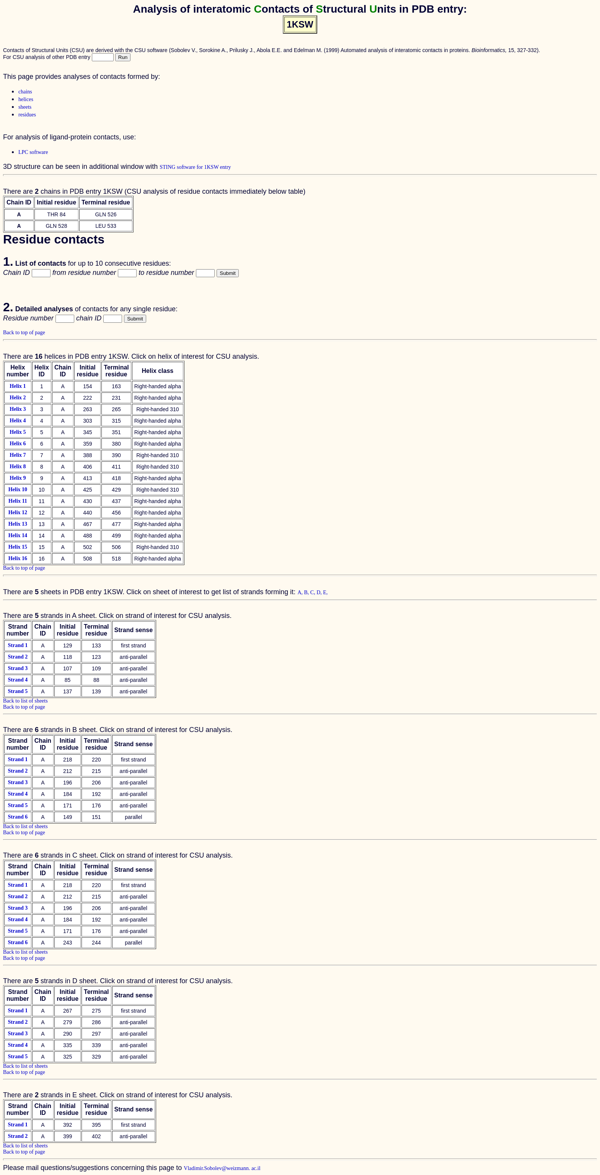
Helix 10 (17, 489)
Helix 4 (18, 420)
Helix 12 (17, 512)
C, (313, 592)
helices (25, 99)
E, (325, 592)
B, (307, 592)
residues (27, 115)
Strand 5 (18, 691)
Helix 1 (18, 386)
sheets (24, 107)
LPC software (33, 152)
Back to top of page (24, 332)
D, (319, 592)
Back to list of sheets (25, 701)
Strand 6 (18, 817)
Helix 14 (17, 535)
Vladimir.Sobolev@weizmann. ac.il (222, 1168)
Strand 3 (18, 668)
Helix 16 (17, 558)
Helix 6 (18, 443)
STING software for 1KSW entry (195, 167)
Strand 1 (18, 645)
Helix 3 (18, 409)
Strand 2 (18, 657)
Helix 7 (18, 455)
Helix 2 (18, 397)
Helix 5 (18, 432)
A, (300, 592)
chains (25, 92)
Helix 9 (18, 478)
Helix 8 (18, 466)
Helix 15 (17, 547)
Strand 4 (18, 680)
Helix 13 (17, 524)
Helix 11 (17, 501)
